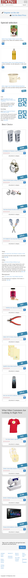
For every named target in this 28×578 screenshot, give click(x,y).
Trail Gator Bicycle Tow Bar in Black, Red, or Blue (14, 209)
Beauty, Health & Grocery (2, 561)
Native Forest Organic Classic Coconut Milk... (12, 39)
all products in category (14, 155)
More (10, 106)
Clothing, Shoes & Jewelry (2, 567)
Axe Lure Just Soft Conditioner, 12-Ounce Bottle (14, 395)
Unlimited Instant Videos (2, 555)
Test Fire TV (10, 553)
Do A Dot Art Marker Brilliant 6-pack (12, 262)
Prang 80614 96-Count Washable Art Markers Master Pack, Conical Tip (8, 100)
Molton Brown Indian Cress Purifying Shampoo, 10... (14, 62)
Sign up (22, 547)
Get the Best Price (18, 15)
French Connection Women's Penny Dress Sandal (8, 112)
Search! (24, 5)
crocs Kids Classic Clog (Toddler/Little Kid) (13, 276)
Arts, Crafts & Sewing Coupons (17, 559)
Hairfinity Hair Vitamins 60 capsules (14, 307)
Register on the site (11, 13)
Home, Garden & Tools (24, 555)
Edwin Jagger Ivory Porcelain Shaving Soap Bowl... (13, 86)
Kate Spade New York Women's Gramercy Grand (14, 253)
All (3, 5)
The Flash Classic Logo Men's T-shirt (14, 439)
